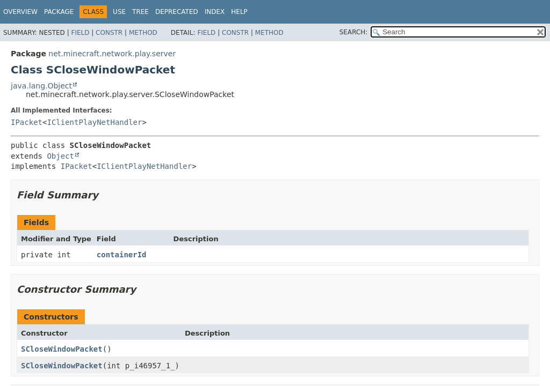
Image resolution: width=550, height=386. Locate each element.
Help (239, 12)
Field (80, 32)
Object (60, 156)
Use (119, 12)
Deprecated (176, 12)
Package (59, 12)
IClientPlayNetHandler (94, 122)
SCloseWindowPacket (62, 349)
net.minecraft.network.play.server (112, 53)
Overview (20, 12)
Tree (140, 12)
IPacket (26, 122)
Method (143, 32)
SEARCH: (353, 32)
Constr (109, 32)
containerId (122, 254)
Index (215, 12)
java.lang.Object (41, 85)
